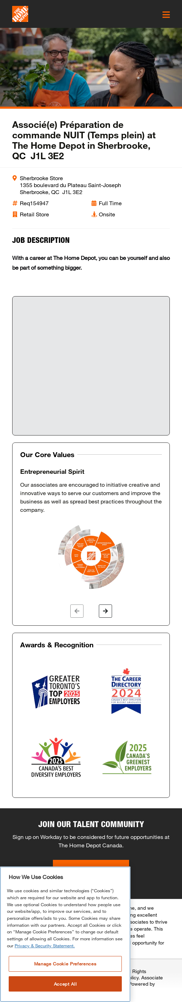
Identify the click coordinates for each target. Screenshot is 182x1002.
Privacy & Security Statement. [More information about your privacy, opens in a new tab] (45, 945)
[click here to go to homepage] (20, 14)
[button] (77, 611)
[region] (65, 934)
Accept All (65, 984)
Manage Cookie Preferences (65, 963)
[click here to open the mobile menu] (166, 14)
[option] (91, 529)
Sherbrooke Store (41, 178)
